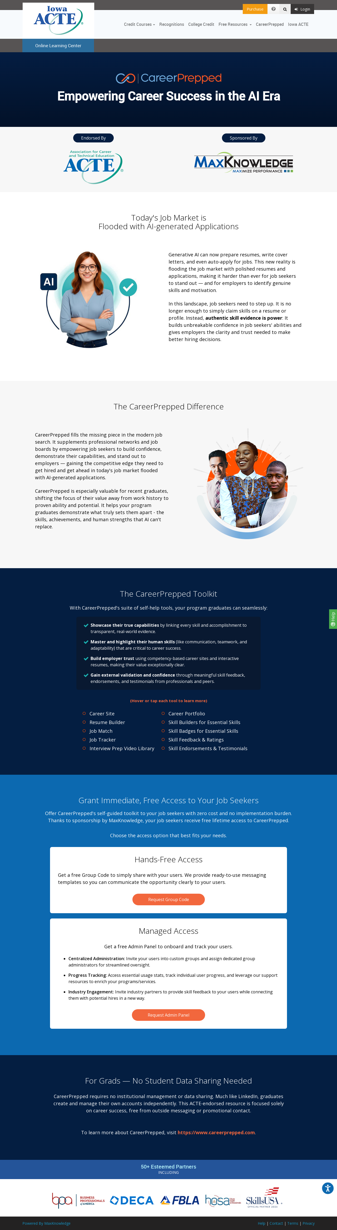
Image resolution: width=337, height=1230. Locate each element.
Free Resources (233, 24)
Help (333, 619)
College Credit (201, 24)
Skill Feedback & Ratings (196, 739)
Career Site (102, 713)
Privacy (309, 1223)
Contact (276, 1223)
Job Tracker (103, 739)
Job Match (101, 731)
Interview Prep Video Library (122, 748)
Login (302, 9)
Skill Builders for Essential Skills (204, 722)
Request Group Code (168, 899)
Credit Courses (138, 24)
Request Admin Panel (168, 1015)
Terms (292, 1223)
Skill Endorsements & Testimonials (207, 748)
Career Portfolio (186, 713)
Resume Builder (107, 722)
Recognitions (171, 24)
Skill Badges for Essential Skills (203, 731)
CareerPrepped (270, 24)
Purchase (255, 9)
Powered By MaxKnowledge (46, 1223)
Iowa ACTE (298, 24)
